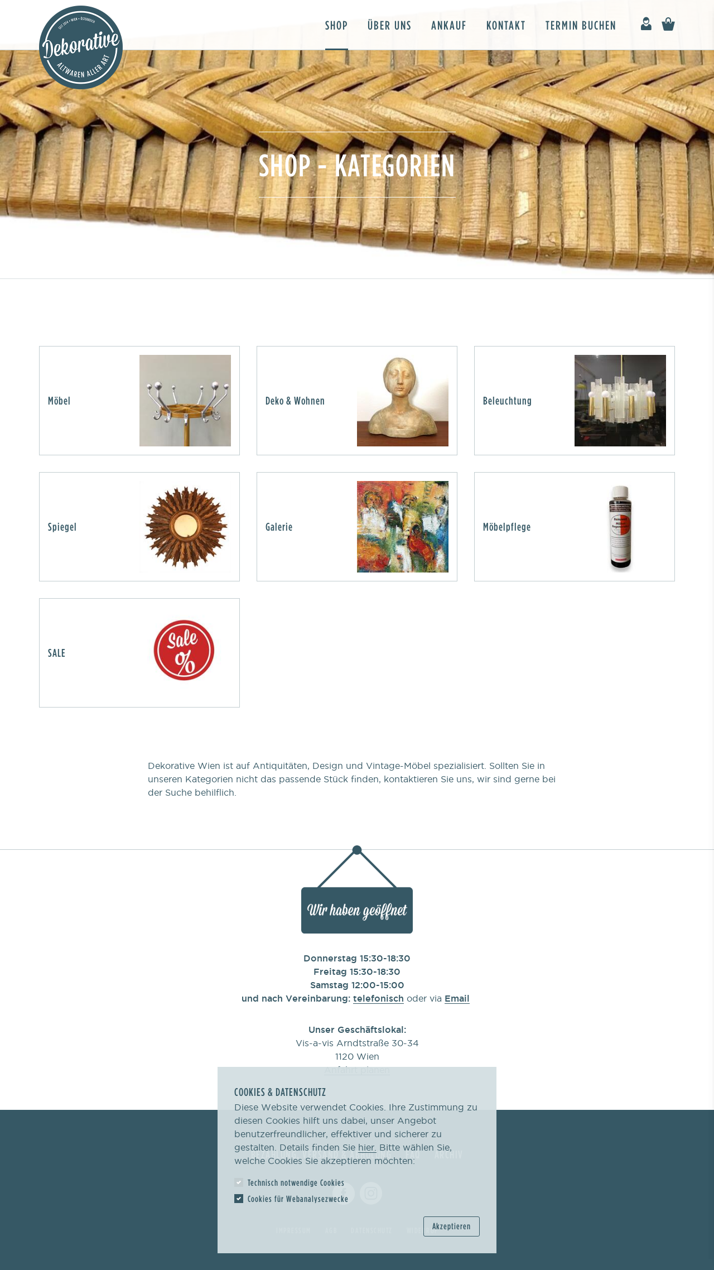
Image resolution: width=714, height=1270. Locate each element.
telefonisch (378, 998)
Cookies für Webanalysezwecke (298, 1198)
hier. (367, 1147)
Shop (336, 24)
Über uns (390, 24)
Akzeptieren (451, 1225)
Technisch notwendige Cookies (296, 1182)
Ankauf (449, 24)
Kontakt (506, 24)
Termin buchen (581, 24)
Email (457, 998)
